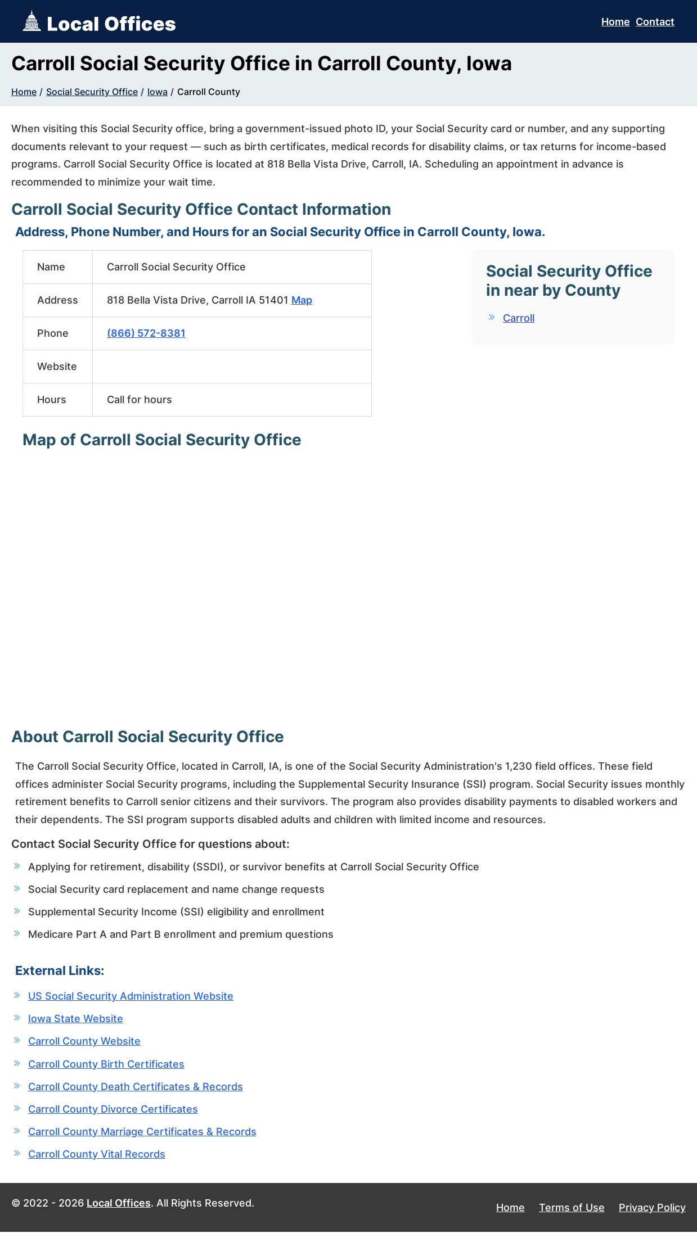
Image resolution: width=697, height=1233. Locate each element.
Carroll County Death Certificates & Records (135, 1087)
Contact (655, 22)
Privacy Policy (652, 1208)
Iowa (157, 91)
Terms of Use (572, 1208)
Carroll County (208, 91)
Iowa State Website (75, 1019)
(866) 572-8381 (146, 333)
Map (301, 300)
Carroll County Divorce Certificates (113, 1109)
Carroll (518, 318)
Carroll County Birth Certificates (106, 1065)
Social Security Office (92, 91)
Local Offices (119, 1204)
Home (615, 22)
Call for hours (139, 399)
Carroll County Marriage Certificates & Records (142, 1132)
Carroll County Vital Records (96, 1154)
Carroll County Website (84, 1042)
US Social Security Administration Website (130, 996)
